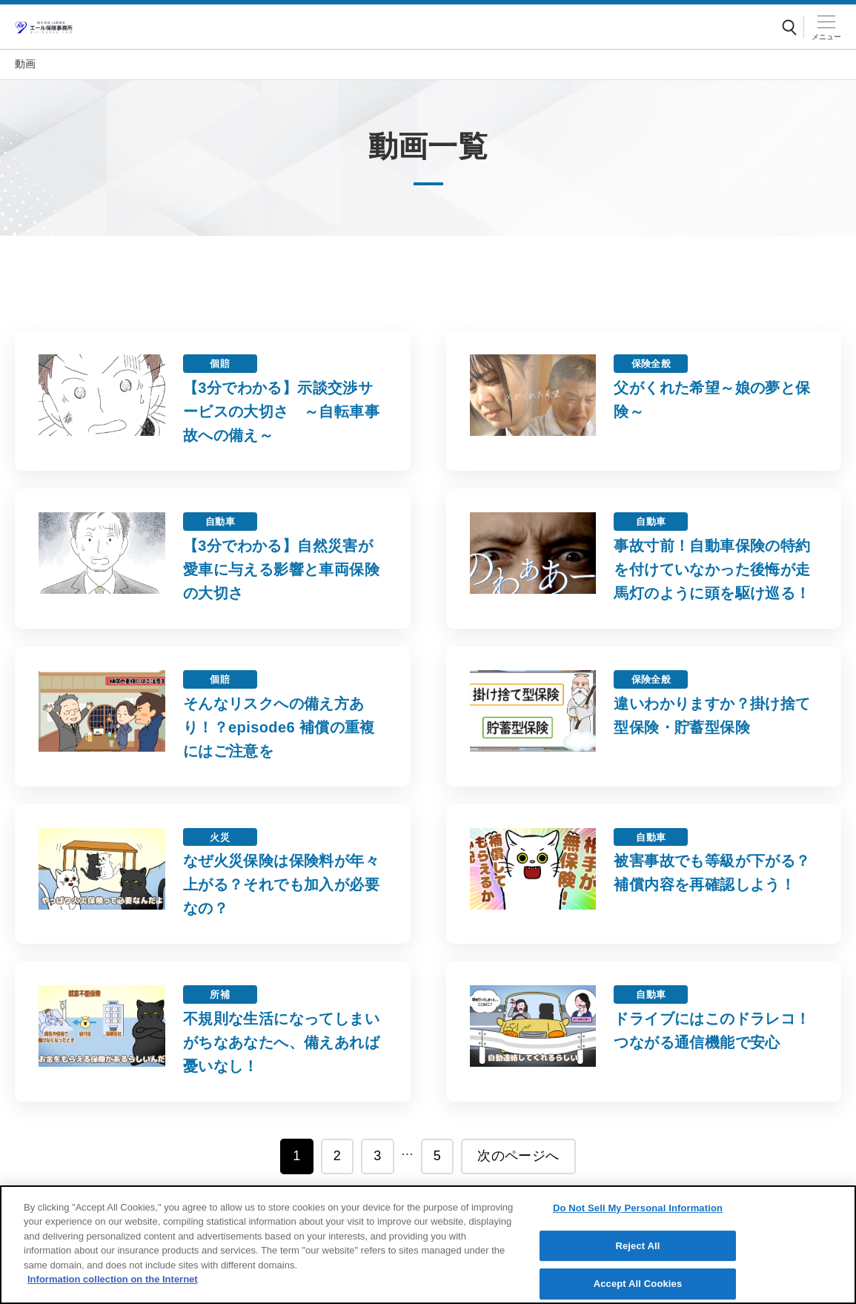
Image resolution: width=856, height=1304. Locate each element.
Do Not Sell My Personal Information (638, 1208)
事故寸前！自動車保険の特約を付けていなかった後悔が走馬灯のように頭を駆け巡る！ (712, 569)
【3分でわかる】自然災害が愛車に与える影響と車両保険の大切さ (281, 569)
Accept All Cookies (638, 1284)
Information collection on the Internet (112, 1280)
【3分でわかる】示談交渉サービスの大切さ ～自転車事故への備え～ (281, 411)
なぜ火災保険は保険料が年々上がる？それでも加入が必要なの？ (281, 884)
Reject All (637, 1246)
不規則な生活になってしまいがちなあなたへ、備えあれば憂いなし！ (281, 1042)
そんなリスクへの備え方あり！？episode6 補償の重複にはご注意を (279, 727)
